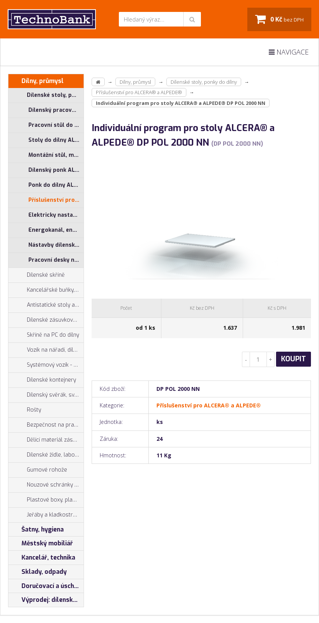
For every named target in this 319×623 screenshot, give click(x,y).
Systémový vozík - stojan (46, 365)
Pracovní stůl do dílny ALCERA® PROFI (56, 125)
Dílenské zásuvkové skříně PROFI (46, 320)
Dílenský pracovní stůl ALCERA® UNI (56, 110)
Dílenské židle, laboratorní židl (46, 455)
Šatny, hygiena (36, 530)
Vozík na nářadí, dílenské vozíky (46, 350)
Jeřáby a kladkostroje (44, 515)
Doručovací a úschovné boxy (46, 586)
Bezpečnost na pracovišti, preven (46, 425)
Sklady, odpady (37, 572)
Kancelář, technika (41, 558)
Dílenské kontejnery (42, 380)
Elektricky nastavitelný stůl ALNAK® (56, 215)
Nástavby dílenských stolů (56, 245)
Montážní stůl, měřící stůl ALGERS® (56, 155)
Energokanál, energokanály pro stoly (56, 230)
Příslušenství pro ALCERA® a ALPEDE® (56, 200)
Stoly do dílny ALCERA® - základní (56, 140)
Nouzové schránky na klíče (46, 485)
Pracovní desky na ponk (56, 260)
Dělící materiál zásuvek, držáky (46, 440)
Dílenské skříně (36, 275)
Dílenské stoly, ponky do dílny (46, 95)
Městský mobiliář (40, 543)
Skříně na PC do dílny (43, 335)
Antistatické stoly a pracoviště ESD (55, 305)
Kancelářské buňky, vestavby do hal (46, 290)
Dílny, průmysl (36, 81)
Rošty (24, 410)
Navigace (289, 51)
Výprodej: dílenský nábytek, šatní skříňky (46, 600)
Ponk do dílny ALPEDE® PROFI (56, 185)
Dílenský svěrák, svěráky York (46, 395)
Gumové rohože (37, 470)
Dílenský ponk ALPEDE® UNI (56, 170)
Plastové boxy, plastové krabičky (46, 500)
